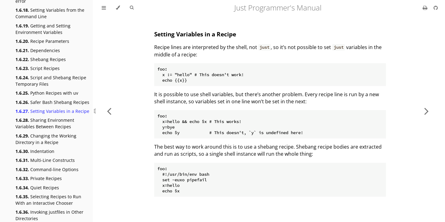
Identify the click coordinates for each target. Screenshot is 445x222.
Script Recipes (37, 68)
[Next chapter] (426, 111)
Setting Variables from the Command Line (49, 13)
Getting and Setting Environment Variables (42, 29)
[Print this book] (425, 7)
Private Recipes (38, 178)
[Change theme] (118, 7)
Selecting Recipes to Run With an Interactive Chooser (48, 200)
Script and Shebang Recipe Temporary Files (50, 81)
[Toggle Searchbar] (131, 7)
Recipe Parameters (42, 41)
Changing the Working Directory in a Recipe (45, 139)
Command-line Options (46, 169)
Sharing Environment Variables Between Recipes (44, 123)
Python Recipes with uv (46, 93)
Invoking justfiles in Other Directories (49, 215)
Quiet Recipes (37, 188)
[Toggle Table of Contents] (104, 7)
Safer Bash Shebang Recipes (52, 102)
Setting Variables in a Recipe (52, 111)
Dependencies (37, 50)
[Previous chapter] (109, 111)
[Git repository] (435, 7)
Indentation (34, 151)
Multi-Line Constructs (45, 160)
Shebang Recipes (40, 59)
